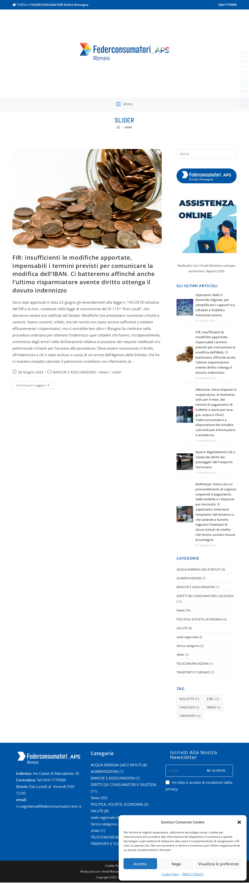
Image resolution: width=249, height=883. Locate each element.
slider (116, 373)
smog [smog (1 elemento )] (214, 708)
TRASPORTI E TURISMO (193, 673)
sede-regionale (187, 637)
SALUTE (182, 629)
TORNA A (50, 4)
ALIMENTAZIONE (189, 579)
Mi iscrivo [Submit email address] (216, 771)
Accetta (140, 863)
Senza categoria (188, 646)
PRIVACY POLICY (193, 874)
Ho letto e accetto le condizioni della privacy (199, 786)
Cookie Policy (170, 874)
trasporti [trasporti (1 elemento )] (190, 716)
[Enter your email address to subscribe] (199, 771)
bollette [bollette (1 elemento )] (189, 699)
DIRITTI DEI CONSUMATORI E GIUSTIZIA (205, 596)
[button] (239, 822)
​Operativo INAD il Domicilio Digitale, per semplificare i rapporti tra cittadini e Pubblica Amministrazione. (215, 305)
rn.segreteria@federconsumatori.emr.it (48, 806)
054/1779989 (227, 4)
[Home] (118, 127)
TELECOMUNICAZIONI (193, 664)
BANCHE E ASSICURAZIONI (74, 373)
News (103, 373)
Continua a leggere (35, 385)
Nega (176, 863)
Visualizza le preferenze (218, 863)
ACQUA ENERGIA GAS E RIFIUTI (199, 570)
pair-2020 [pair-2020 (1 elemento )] (189, 708)
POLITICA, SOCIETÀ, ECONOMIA (199, 620)
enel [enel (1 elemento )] (213, 699)
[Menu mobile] (124, 104)
